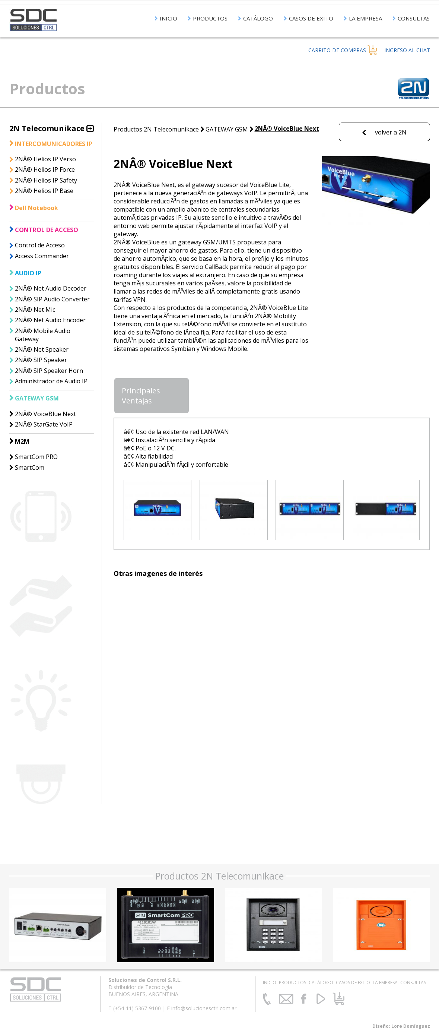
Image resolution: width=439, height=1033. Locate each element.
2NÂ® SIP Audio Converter (52, 299)
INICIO (166, 18)
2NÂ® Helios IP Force (45, 169)
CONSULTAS (411, 18)
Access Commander (42, 256)
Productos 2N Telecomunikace (156, 129)
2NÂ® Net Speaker (42, 349)
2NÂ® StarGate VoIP (44, 424)
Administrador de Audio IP (51, 381)
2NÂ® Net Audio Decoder (50, 288)
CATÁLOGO (255, 18)
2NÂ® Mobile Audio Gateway (42, 335)
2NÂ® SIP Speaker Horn (49, 371)
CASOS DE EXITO (308, 18)
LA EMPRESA (363, 18)
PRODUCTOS (208, 18)
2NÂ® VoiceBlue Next (45, 414)
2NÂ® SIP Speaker (41, 360)
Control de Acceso (40, 245)
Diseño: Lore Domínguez (401, 1026)
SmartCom (29, 467)
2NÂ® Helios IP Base (44, 191)
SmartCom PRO (36, 457)
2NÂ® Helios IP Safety (46, 180)
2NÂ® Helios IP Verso (45, 159)
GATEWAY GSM (227, 129)
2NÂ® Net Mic (35, 309)
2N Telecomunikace (47, 128)
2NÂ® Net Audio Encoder (50, 320)
